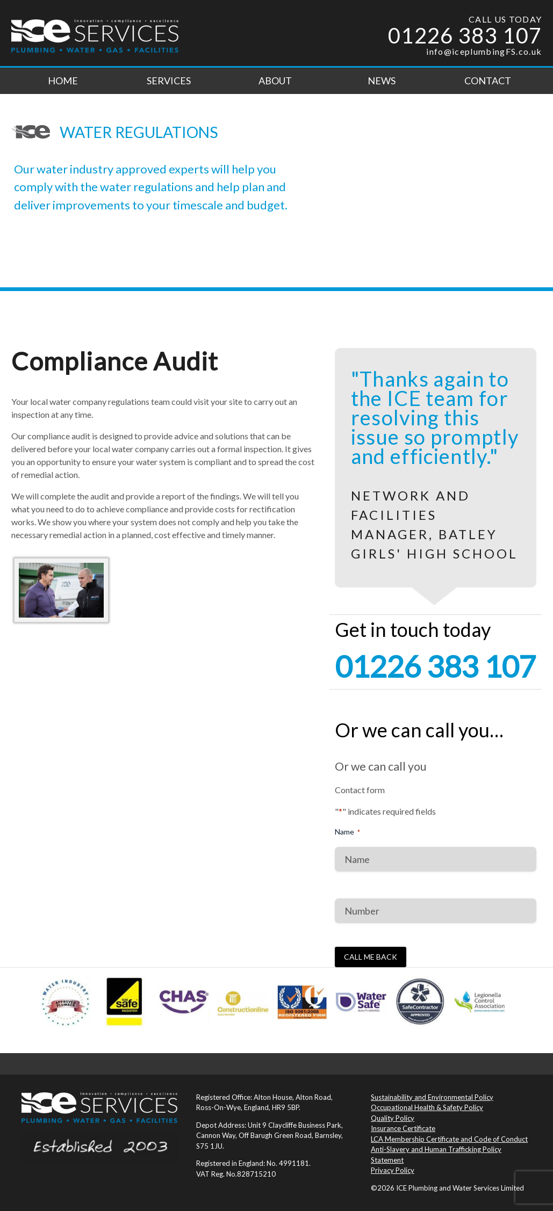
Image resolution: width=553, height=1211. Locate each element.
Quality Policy (392, 1118)
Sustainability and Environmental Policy (432, 1097)
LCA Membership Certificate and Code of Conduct (449, 1139)
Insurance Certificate (403, 1128)
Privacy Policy (392, 1170)
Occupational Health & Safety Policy (427, 1107)
